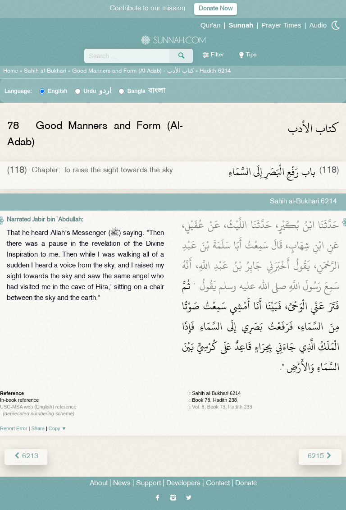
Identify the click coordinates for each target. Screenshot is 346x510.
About (99, 483)
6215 (320, 456)
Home (10, 71)
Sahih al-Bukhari (45, 71)
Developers (183, 483)
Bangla (146, 91)
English (57, 91)
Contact (218, 483)
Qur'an (210, 25)
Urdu (97, 91)
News (122, 483)
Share (38, 428)
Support (148, 483)
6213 (26, 456)
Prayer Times (281, 25)
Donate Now (215, 9)
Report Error (13, 428)
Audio (318, 25)
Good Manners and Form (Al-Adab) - (134, 71)
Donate (246, 483)
